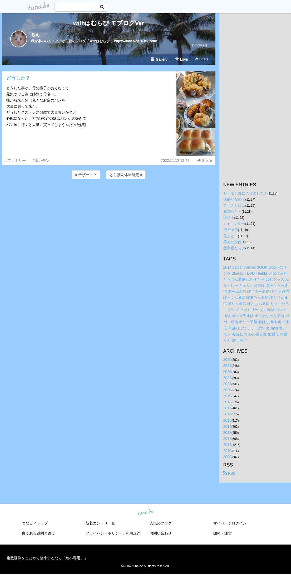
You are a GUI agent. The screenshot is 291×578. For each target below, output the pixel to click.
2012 (227, 438)
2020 (227, 390)
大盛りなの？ (234, 199)
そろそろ (230, 229)
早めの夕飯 (232, 242)
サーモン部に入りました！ (245, 193)
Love (181, 59)
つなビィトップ (35, 523)
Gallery (159, 59)
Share (201, 59)
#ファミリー (16, 160)
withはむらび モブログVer (108, 23)
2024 (227, 365)
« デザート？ (86, 175)
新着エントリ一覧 (100, 523)
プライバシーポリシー (104, 533)
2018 (227, 402)
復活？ (228, 217)
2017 (227, 408)
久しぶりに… (234, 205)
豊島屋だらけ (234, 248)
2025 (227, 359)
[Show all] (199, 45)
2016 (227, 414)
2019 (227, 396)
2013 (227, 432)
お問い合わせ (161, 533)
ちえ (35, 34)
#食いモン (41, 160)
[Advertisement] (108, 194)
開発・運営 (222, 533)
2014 (227, 426)
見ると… (230, 236)
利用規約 (133, 533)
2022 (227, 378)
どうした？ (18, 78)
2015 (227, 420)
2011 (227, 445)
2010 (227, 451)
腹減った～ (232, 211)
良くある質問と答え (38, 533)
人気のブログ (161, 523)
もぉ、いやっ (234, 223)
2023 (227, 372)
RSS (229, 473)
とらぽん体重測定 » (126, 175)
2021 (227, 384)
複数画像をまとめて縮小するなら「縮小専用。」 (47, 558)
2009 (227, 457)
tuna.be (145, 512)
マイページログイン (229, 523)
